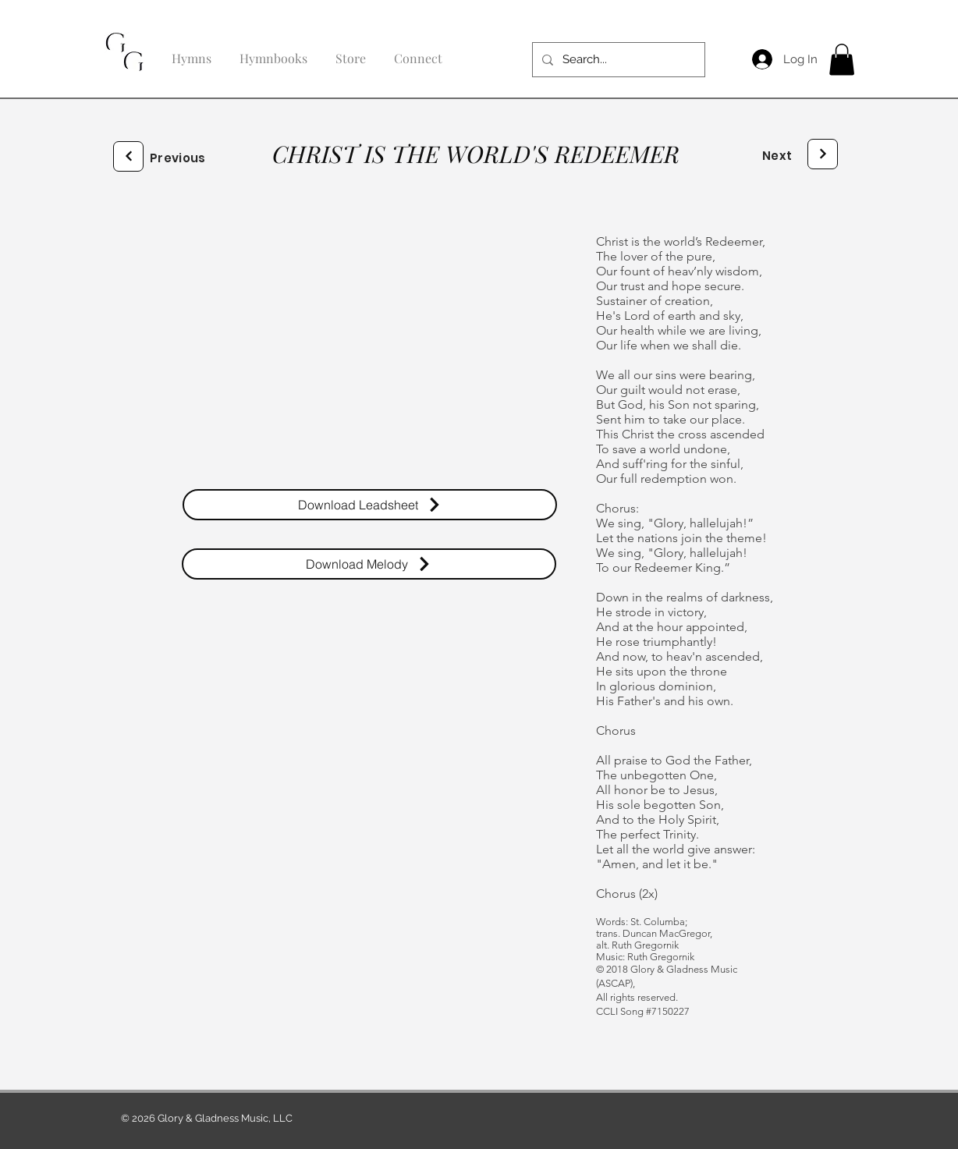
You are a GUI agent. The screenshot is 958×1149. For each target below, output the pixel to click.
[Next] (128, 156)
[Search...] (617, 59)
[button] (841, 60)
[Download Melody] (369, 564)
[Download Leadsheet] (370, 504)
